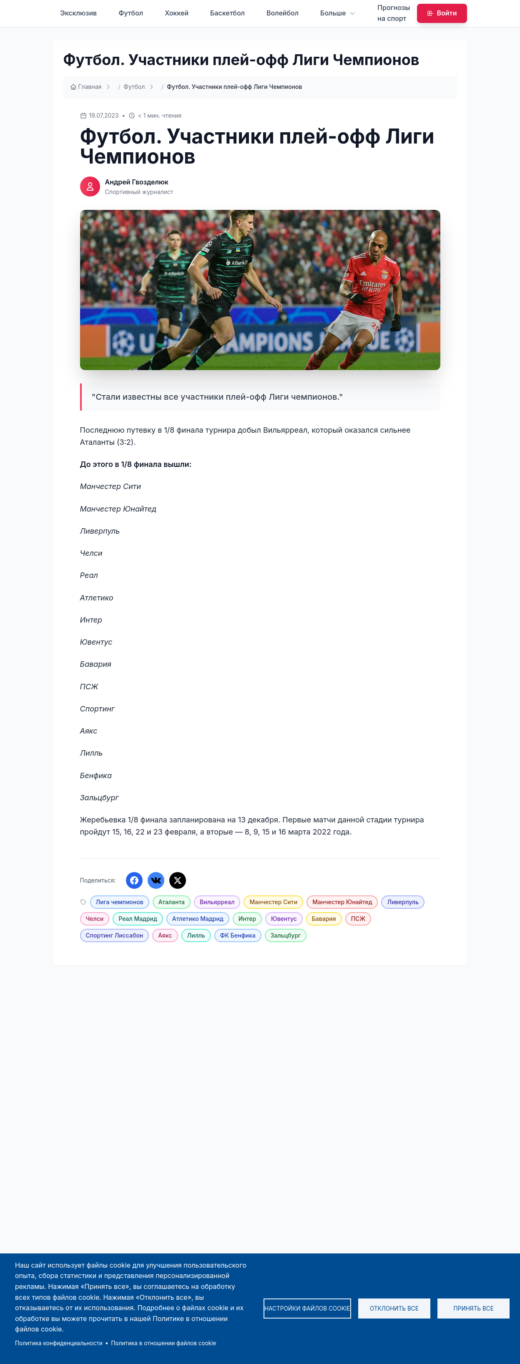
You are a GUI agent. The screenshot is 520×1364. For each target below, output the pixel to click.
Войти (442, 13)
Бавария (324, 918)
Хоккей (176, 13)
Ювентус (284, 918)
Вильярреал (217, 901)
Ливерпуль (402, 901)
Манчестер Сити (273, 901)
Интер (247, 918)
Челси (95, 918)
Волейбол (282, 13)
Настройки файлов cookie (307, 1308)
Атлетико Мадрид (198, 918)
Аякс (165, 935)
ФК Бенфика (238, 935)
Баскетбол (227, 13)
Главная (86, 86)
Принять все (474, 1308)
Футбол (130, 13)
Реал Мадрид (137, 918)
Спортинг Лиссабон (114, 935)
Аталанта (171, 901)
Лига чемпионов (119, 901)
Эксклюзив (78, 13)
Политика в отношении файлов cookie (163, 1343)
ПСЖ (358, 918)
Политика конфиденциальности (59, 1343)
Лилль (196, 935)
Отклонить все (394, 1308)
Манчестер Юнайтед (342, 901)
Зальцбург (286, 935)
